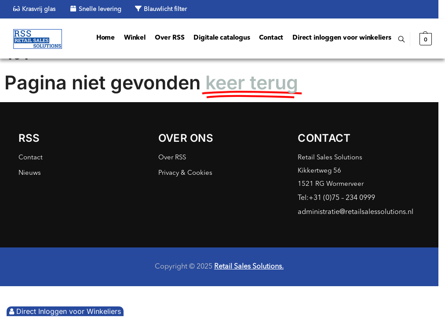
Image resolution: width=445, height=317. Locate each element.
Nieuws (29, 173)
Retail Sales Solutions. (249, 266)
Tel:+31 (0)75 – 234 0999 (336, 198)
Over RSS (172, 158)
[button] (424, 39)
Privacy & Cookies (185, 173)
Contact (30, 158)
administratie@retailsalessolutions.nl (355, 212)
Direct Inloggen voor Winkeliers (65, 311)
